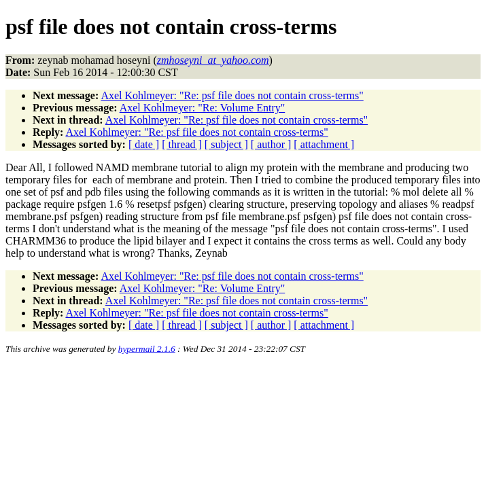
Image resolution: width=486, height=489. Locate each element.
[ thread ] (182, 144)
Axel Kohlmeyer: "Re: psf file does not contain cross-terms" (232, 95)
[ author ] (271, 144)
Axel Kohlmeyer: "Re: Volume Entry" (202, 107)
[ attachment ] (324, 144)
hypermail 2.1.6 (146, 349)
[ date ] (143, 144)
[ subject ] (226, 144)
